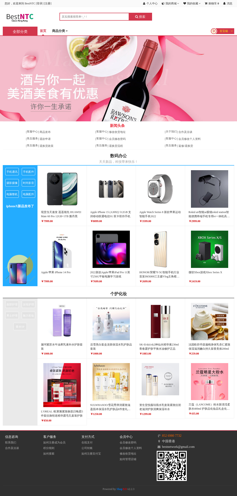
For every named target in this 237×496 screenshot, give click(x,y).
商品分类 (60, 31)
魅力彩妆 (28, 315)
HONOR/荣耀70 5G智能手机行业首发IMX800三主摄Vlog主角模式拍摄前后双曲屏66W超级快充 (159, 276)
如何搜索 (48, 453)
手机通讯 (12, 171)
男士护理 (12, 315)
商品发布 (45, 132)
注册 (47, 3)
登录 (39, 3)
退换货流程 (116, 146)
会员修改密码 (117, 139)
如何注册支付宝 (91, 453)
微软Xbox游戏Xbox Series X (205, 272)
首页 (43, 31)
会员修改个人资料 (189, 139)
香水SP (20, 326)
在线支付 (87, 442)
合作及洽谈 (185, 132)
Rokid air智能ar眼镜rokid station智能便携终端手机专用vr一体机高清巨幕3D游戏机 (209, 216)
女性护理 (28, 304)
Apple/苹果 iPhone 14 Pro (56, 272)
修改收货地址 (117, 132)
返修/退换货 (185, 146)
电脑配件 (28, 194)
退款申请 (45, 139)
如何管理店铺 (128, 459)
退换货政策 (46, 146)
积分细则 (48, 448)
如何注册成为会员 (54, 442)
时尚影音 (28, 183)
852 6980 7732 (171, 435)
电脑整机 (12, 194)
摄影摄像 (12, 183)
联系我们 (10, 442)
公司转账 (87, 448)
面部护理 (12, 304)
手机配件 (28, 171)
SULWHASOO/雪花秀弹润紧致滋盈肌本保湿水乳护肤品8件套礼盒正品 (110, 409)
